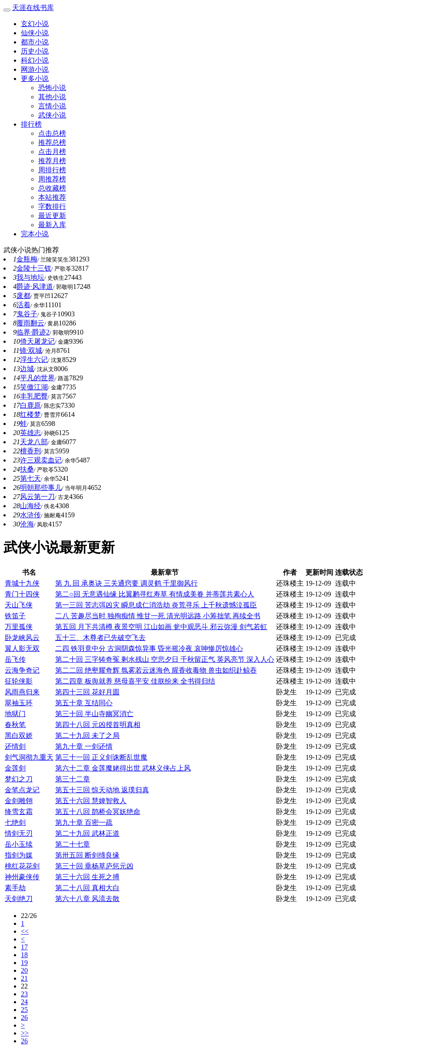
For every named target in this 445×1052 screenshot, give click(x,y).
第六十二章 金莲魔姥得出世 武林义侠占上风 (123, 768)
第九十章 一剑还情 (84, 746)
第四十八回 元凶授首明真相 (97, 724)
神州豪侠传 (22, 877)
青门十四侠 (22, 594)
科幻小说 (35, 60)
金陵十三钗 (34, 268)
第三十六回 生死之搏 (87, 877)
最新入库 (52, 224)
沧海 (27, 524)
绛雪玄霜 (19, 811)
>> (25, 1033)
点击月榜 (52, 151)
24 (24, 1001)
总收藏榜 (52, 188)
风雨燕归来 (22, 692)
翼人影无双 (22, 648)
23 (24, 994)
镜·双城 (31, 350)
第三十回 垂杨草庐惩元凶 (94, 866)
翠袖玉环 (19, 703)
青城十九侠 (22, 583)
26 (24, 1017)
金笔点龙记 (22, 790)
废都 (23, 295)
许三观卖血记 (41, 460)
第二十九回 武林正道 (87, 833)
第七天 (30, 478)
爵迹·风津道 (35, 286)
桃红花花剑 (22, 866)
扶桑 (27, 469)
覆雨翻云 (30, 323)
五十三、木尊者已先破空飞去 (100, 637)
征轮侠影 (19, 681)
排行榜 (31, 124)
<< (25, 931)
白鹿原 (30, 405)
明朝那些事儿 (41, 487)
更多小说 (35, 78)
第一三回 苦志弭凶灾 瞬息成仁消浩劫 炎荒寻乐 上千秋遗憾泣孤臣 (156, 605)
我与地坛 (30, 277)
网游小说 (35, 69)
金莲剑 (15, 768)
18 (24, 954)
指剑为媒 (19, 855)
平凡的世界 (37, 378)
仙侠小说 (35, 33)
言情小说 (52, 106)
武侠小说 (52, 115)
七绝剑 (15, 822)
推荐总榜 (52, 142)
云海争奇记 (22, 670)
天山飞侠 (19, 605)
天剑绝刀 (19, 898)
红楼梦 (30, 414)
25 (24, 1009)
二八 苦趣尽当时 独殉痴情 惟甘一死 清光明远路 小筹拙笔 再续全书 (157, 616)
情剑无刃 (19, 833)
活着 (23, 304)
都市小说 (35, 42)
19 (24, 962)
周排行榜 (52, 170)
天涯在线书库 (33, 7)
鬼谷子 (27, 314)
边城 (27, 368)
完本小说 (35, 234)
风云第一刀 (37, 496)
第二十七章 (72, 844)
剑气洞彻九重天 (29, 757)
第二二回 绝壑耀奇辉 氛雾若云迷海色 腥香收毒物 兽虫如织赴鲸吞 (156, 670)
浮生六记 (34, 359)
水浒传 (30, 515)
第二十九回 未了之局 (87, 735)
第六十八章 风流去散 (87, 898)
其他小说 (52, 97)
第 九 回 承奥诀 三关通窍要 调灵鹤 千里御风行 (126, 583)
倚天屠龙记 (37, 341)
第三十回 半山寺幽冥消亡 (94, 713)
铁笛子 (15, 616)
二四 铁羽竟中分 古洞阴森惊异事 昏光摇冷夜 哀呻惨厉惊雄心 (149, 648)
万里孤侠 (19, 626)
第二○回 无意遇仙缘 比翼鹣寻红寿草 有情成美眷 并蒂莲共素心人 (154, 594)
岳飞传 (15, 659)
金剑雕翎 (19, 800)
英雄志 (30, 432)
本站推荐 (52, 197)
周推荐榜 (52, 179)
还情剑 (15, 746)
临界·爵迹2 (33, 332)
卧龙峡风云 (22, 637)
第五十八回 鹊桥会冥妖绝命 (97, 811)
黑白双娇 (19, 735)
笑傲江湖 (34, 387)
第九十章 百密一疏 (84, 822)
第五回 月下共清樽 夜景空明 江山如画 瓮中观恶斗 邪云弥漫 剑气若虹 (161, 626)
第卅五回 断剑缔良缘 (87, 855)
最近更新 (52, 215)
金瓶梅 (27, 259)
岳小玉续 (19, 844)
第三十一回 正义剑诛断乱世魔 (101, 757)
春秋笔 (15, 724)
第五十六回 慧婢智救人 (90, 800)
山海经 (30, 505)
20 (24, 970)
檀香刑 (30, 451)
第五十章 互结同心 (84, 703)
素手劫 (15, 887)
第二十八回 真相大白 (87, 887)
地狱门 (15, 713)
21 (24, 978)
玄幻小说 (35, 23)
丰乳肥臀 (34, 396)
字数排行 (52, 206)
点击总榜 (52, 133)
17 (24, 947)
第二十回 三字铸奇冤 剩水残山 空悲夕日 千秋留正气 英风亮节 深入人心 (164, 659)
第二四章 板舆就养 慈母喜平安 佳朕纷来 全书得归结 (135, 681)
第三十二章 (72, 779)
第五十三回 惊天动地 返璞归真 (102, 790)
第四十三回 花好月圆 (87, 692)
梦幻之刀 (19, 779)
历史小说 (35, 51)
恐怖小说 (52, 87)
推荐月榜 (52, 160)
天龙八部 (34, 442)
